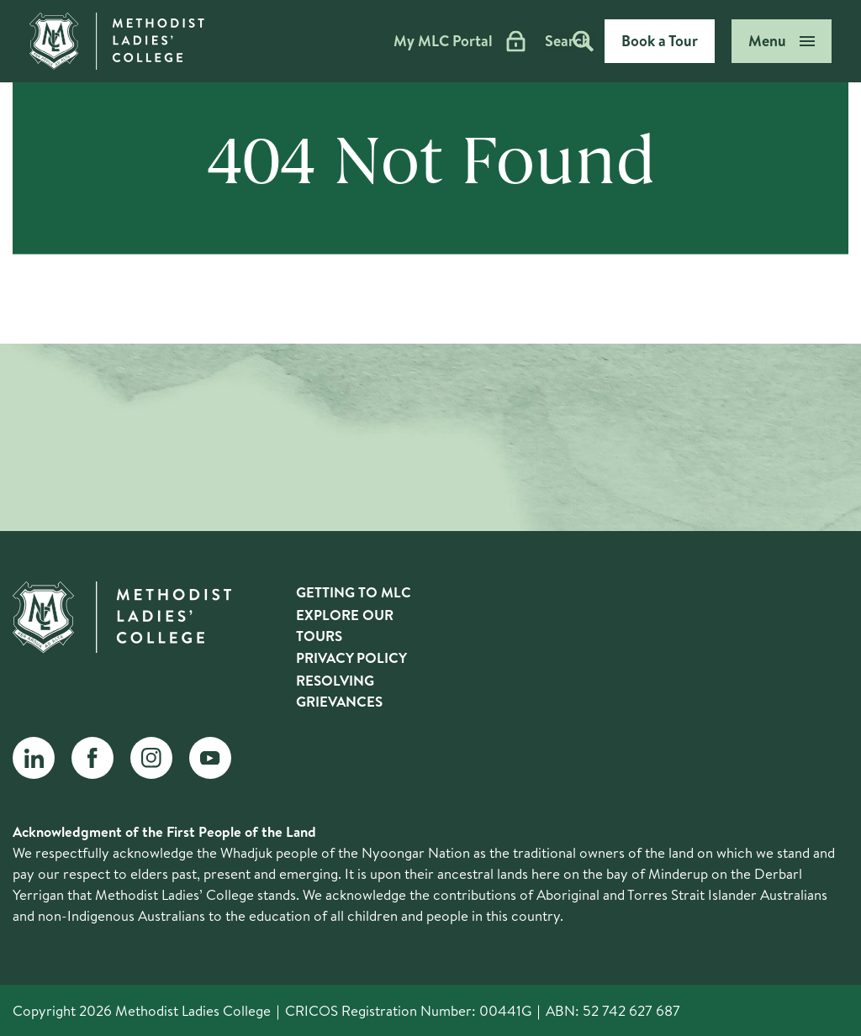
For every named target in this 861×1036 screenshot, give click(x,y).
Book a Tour (659, 40)
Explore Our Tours (345, 625)
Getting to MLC (353, 592)
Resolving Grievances (339, 691)
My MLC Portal (391, 41)
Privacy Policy (351, 657)
